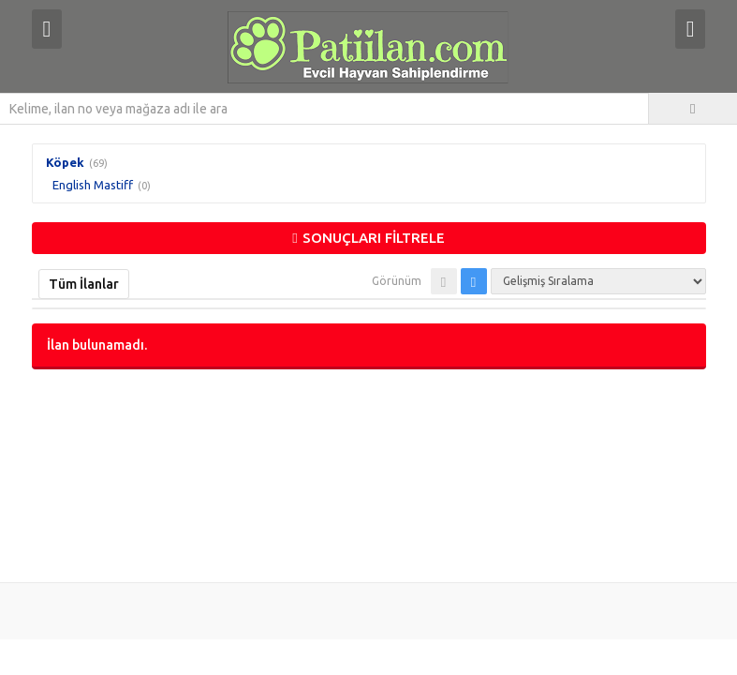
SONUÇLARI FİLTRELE (368, 238)
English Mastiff (92, 184)
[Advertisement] (369, 474)
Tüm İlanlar (84, 284)
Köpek (65, 162)
